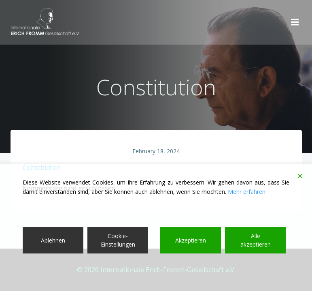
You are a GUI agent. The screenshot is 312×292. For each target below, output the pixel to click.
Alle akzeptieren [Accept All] (255, 240)
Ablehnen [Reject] (53, 240)
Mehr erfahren (246, 191)
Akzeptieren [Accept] (190, 240)
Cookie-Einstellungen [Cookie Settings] (118, 240)
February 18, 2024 (156, 151)
